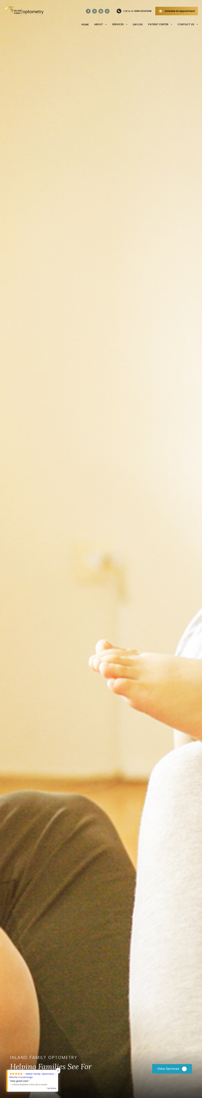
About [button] (100, 24)
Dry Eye (138, 24)
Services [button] (119, 24)
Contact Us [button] (188, 24)
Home (85, 24)
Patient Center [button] (160, 24)
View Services (168, 1069)
